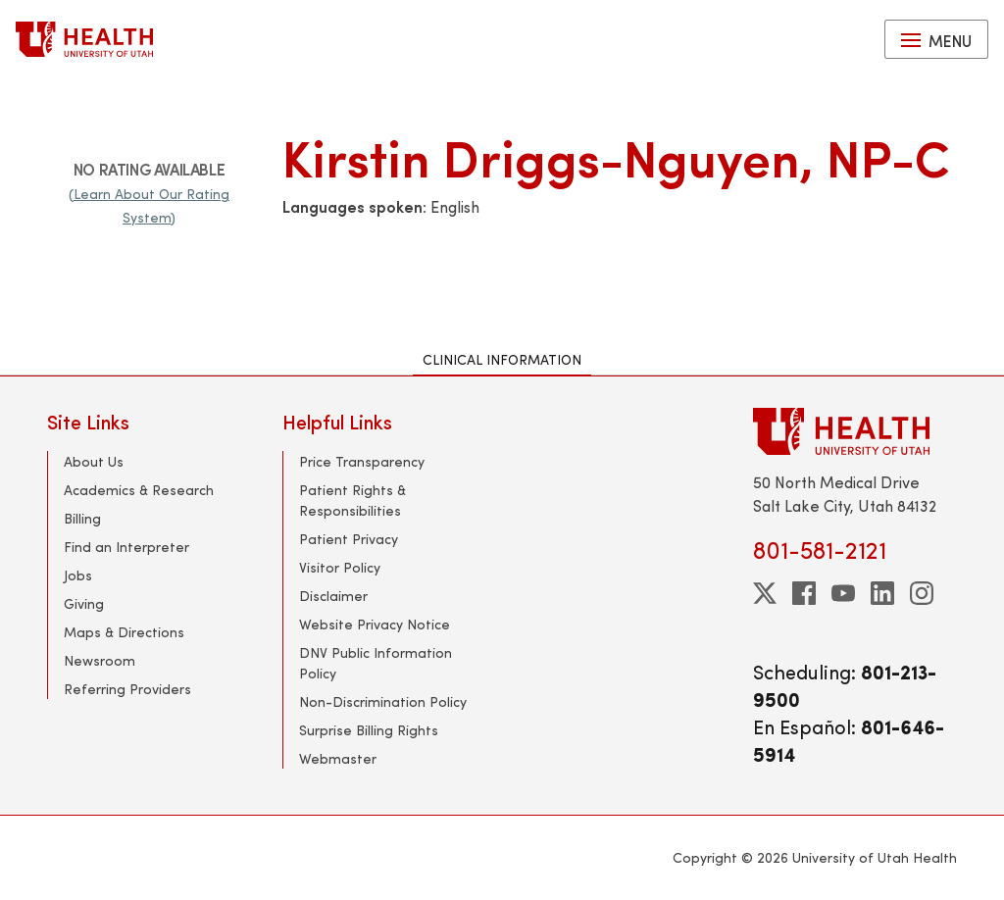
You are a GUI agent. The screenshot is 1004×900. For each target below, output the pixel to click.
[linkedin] (882, 593)
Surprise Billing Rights (368, 730)
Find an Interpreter (126, 546)
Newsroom (99, 660)
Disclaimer (333, 595)
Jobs (78, 575)
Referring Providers (127, 688)
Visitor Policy (339, 567)
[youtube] (843, 593)
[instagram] (921, 593)
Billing (82, 518)
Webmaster (337, 758)
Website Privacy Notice (374, 624)
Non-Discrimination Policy (383, 701)
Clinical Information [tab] (502, 359)
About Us (94, 461)
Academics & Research (139, 489)
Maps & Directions (124, 632)
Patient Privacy (348, 538)
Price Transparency (362, 461)
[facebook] (804, 593)
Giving (84, 603)
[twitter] (765, 593)
